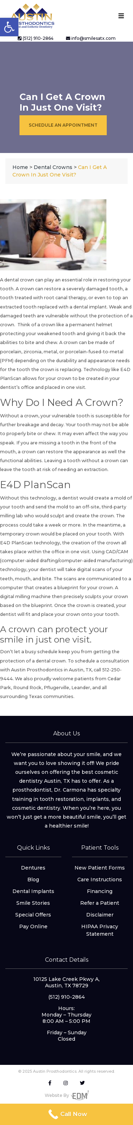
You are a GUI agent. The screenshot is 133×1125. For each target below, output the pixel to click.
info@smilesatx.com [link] (91, 38)
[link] (9, 27)
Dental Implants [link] (33, 891)
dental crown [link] (19, 279)
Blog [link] (33, 879)
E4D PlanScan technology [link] (30, 542)
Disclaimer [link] (99, 915)
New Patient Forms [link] (99, 868)
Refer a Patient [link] (99, 903)
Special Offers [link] (33, 915)
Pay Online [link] (33, 926)
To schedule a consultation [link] (98, 661)
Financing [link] (99, 891)
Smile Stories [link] (33, 903)
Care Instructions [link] (99, 879)
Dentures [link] (33, 868)
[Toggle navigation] (121, 16)
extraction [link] (95, 469)
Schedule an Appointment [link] (63, 125)
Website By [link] (67, 1095)
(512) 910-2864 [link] (36, 38)
